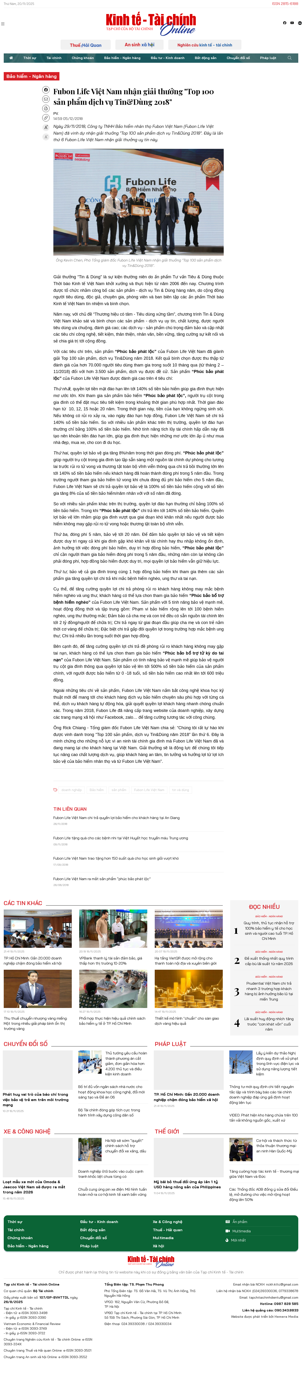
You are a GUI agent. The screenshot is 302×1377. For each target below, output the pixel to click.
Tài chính (54, 58)
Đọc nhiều (264, 907)
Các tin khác (23, 903)
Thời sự (29, 58)
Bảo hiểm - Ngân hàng (122, 58)
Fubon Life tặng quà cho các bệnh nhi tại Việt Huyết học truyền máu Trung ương (120, 838)
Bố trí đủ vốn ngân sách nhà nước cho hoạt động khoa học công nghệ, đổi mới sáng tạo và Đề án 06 (111, 1091)
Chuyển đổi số (238, 58)
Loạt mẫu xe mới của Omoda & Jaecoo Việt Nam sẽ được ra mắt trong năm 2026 (34, 1187)
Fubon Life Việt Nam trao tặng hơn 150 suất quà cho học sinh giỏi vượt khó (116, 858)
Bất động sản (205, 58)
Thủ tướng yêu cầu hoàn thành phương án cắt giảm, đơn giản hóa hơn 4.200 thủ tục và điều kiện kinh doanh (126, 1063)
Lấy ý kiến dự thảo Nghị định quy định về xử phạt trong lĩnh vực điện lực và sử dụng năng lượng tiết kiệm (277, 1063)
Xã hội (158, 1246)
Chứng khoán (83, 58)
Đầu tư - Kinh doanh (168, 58)
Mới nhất (236, 1240)
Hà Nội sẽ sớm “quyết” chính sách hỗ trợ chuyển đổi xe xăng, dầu (125, 1145)
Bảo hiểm (97, 790)
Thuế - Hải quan (167, 1229)
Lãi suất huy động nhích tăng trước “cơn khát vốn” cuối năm (269, 1024)
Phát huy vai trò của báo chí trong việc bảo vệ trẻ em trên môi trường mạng (36, 1099)
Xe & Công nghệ (27, 1131)
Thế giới (167, 1131)
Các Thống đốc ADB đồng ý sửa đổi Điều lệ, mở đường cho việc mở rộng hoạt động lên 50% (263, 1194)
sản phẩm (119, 790)
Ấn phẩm (236, 1221)
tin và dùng (180, 790)
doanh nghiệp (72, 790)
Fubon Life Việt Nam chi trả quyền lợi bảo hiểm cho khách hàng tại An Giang (116, 817)
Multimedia (163, 1237)
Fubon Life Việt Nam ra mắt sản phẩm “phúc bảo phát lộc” (102, 878)
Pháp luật (268, 58)
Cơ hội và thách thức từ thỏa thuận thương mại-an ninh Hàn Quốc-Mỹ (276, 1145)
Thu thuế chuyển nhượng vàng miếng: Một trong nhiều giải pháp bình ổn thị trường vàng (35, 1023)
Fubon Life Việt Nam (149, 790)
